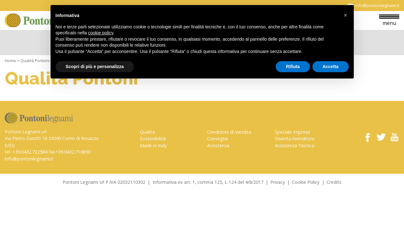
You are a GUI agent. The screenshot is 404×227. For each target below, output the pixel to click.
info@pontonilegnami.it (29, 159)
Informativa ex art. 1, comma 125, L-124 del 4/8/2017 (208, 182)
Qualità (147, 132)
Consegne (217, 139)
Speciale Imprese (292, 132)
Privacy (277, 182)
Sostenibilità (153, 139)
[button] (346, 15)
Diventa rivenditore (295, 139)
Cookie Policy (305, 182)
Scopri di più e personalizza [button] (95, 66)
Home (10, 60)
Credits (334, 182)
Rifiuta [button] (293, 66)
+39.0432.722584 (29, 152)
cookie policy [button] (100, 32)
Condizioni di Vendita (229, 132)
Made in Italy (153, 145)
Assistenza (218, 145)
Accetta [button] (331, 66)
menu (389, 20)
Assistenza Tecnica (294, 145)
